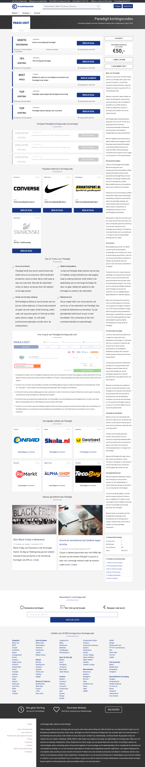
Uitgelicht (15, 635)
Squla (14, 674)
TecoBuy (78, 463)
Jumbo (38, 647)
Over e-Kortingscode (25, 724)
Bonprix (62, 674)
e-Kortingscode (66, 764)
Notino (111, 683)
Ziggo (14, 686)
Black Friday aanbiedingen (23, 743)
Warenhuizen (88, 664)
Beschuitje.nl (40, 640)
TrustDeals (28, 747)
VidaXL (111, 652)
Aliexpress (87, 667)
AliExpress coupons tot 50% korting (101, 1)
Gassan (62, 688)
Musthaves (63, 640)
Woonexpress (64, 647)
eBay (85, 676)
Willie (14, 683)
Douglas (112, 674)
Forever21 (63, 681)
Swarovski (16, 218)
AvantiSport (79, 177)
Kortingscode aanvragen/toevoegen (19, 730)
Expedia (38, 664)
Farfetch (62, 679)
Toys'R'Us (15, 681)
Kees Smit (39, 688)
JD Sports (63, 662)
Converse (16, 177)
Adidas (61, 654)
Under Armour (64, 667)
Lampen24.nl (63, 635)
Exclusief (37, 13)
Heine (85, 681)
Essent (38, 683)
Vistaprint (112, 667)
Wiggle (38, 671)
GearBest (78, 429)
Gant (61, 686)
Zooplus (15, 688)
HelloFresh (40, 645)
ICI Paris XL (113, 681)
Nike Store (47, 177)
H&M (85, 683)
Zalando (86, 657)
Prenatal (15, 667)
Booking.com (40, 659)
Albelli (111, 659)
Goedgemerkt (17, 650)
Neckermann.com (115, 640)
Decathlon (62, 659)
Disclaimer (28, 737)
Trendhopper (63, 645)
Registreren (128, 6)
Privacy (29, 734)
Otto (110, 645)
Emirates (39, 662)
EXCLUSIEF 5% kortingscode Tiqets (60, 1)
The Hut (112, 650)
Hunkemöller (16, 662)
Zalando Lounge (88, 659)
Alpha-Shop (48, 463)
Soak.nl (14, 671)
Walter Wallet (87, 654)
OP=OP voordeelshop (117, 642)
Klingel (61, 691)
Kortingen (25, 13)
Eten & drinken (41, 635)
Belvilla (38, 657)
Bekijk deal (27, 210)
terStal (85, 647)
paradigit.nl (119, 38)
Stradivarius (87, 645)
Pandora (86, 638)
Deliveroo (39, 642)
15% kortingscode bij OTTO (122, 1)
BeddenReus (40, 679)
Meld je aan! (119, 60)
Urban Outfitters (88, 652)
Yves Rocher (113, 691)
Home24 (15, 659)
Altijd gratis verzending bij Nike (38, 1)
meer (36, 560)
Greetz (14, 652)
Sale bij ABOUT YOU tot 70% (80, 1)
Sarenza (15, 669)
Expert (14, 647)
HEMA (85, 686)
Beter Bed (39, 681)
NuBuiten (62, 642)
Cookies (29, 740)
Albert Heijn (40, 638)
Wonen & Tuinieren (43, 676)
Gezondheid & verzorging (119, 671)
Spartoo (86, 642)
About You (15, 638)
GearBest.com (88, 679)
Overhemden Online (90, 635)
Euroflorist (15, 645)
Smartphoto (113, 664)
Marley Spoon (41, 650)
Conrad (15, 429)
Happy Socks (16, 657)
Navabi (61, 693)
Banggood (86, 671)
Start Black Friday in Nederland (29, 539)
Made (61, 638)
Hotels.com (40, 667)
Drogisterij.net (114, 676)
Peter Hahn (113, 647)
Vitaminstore (113, 688)
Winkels (14, 13)
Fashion (62, 671)
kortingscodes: (22, 1)
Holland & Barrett (115, 679)
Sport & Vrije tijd (65, 652)
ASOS (14, 640)
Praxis (14, 664)
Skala (46, 429)
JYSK (38, 686)
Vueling (38, 669)
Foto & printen (114, 657)
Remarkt (16, 463)
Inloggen (118, 6)
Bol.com (86, 674)
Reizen (38, 654)
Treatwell (112, 686)
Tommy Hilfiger (88, 650)
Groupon (15, 654)
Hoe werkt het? (118, 66)
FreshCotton (63, 683)
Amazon (86, 669)
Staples (15, 676)
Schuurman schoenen (90, 640)
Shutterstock (113, 662)
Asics (61, 657)
